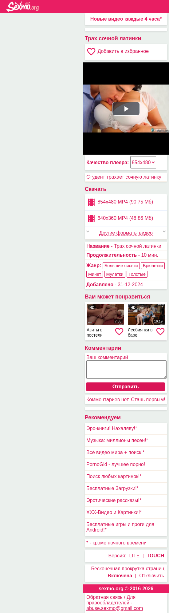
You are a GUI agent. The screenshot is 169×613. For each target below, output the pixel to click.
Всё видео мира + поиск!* (115, 452)
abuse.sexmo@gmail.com (114, 608)
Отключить (151, 575)
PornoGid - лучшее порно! (115, 464)
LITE (134, 555)
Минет (94, 274)
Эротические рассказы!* (113, 500)
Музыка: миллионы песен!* (117, 440)
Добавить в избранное (117, 52)
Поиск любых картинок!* (114, 476)
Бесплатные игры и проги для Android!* (120, 527)
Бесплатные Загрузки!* (112, 488)
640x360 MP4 (119, 218)
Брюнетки (153, 265)
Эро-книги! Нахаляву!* (111, 428)
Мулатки (115, 274)
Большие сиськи (121, 265)
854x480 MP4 (119, 202)
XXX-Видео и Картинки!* (114, 512)
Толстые (137, 274)
